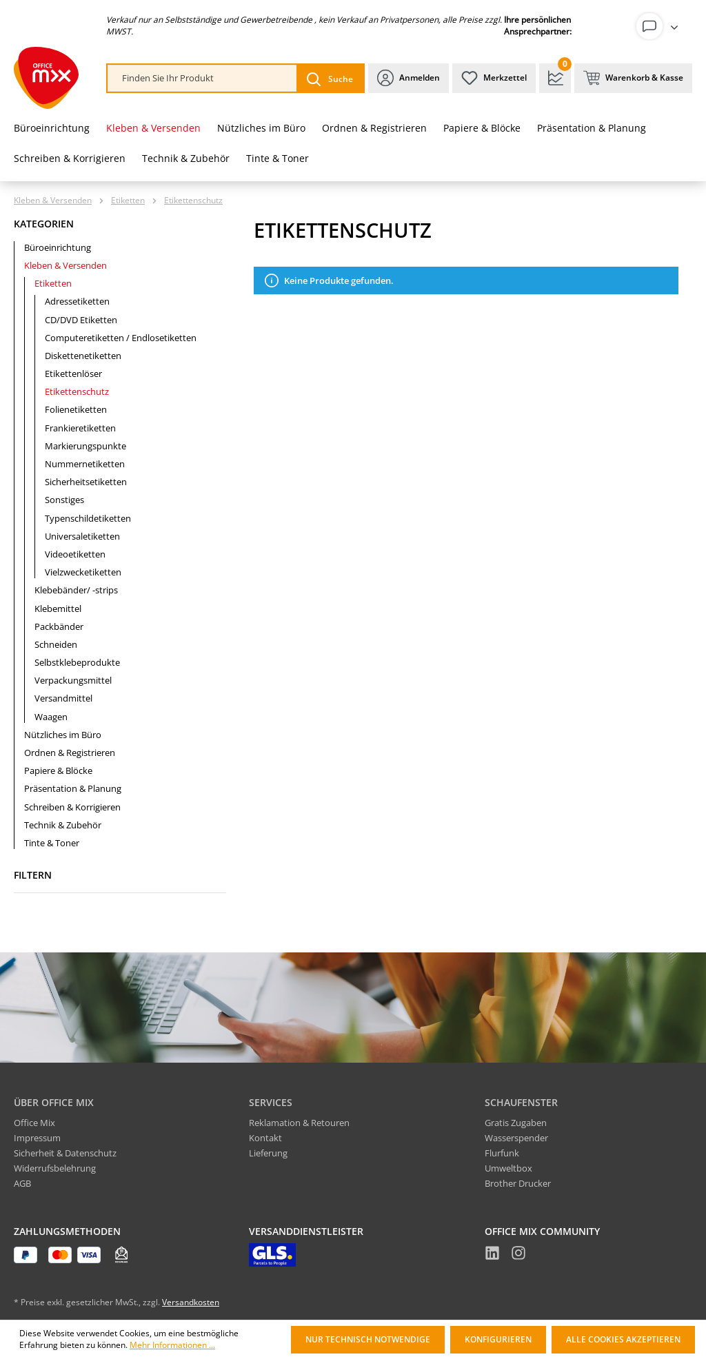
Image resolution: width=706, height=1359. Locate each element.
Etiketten (53, 283)
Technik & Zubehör (62, 825)
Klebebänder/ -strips (76, 590)
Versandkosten (190, 1302)
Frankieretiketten (80, 428)
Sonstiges (64, 499)
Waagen (51, 717)
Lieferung (268, 1153)
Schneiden (55, 644)
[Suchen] (329, 78)
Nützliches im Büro (62, 734)
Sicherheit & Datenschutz (65, 1153)
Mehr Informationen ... (172, 1345)
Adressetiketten (77, 301)
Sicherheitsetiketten (86, 482)
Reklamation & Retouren (299, 1122)
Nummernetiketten (85, 464)
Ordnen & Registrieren (69, 752)
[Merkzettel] (494, 78)
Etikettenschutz (77, 391)
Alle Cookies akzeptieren (623, 1339)
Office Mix (34, 1122)
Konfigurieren (498, 1339)
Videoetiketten (75, 554)
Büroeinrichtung (57, 247)
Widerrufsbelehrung (55, 1168)
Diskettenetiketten (83, 355)
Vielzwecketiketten (83, 572)
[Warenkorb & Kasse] (633, 78)
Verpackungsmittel (73, 680)
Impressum (37, 1138)
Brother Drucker (518, 1183)
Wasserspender (516, 1138)
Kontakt (265, 1138)
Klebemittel (57, 608)
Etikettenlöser (73, 373)
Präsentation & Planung (72, 788)
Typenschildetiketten (88, 518)
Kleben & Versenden (65, 265)
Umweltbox (508, 1168)
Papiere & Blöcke (58, 770)
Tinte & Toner (51, 843)
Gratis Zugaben (516, 1122)
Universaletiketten (82, 536)
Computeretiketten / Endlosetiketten (120, 337)
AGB (22, 1183)
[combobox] (202, 78)
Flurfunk (502, 1153)
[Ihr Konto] (659, 26)
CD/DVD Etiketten (81, 320)
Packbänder (58, 626)
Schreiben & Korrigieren (72, 807)
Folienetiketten (76, 409)
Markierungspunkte (85, 446)
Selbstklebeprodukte (77, 662)
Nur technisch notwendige (367, 1339)
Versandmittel (63, 698)
